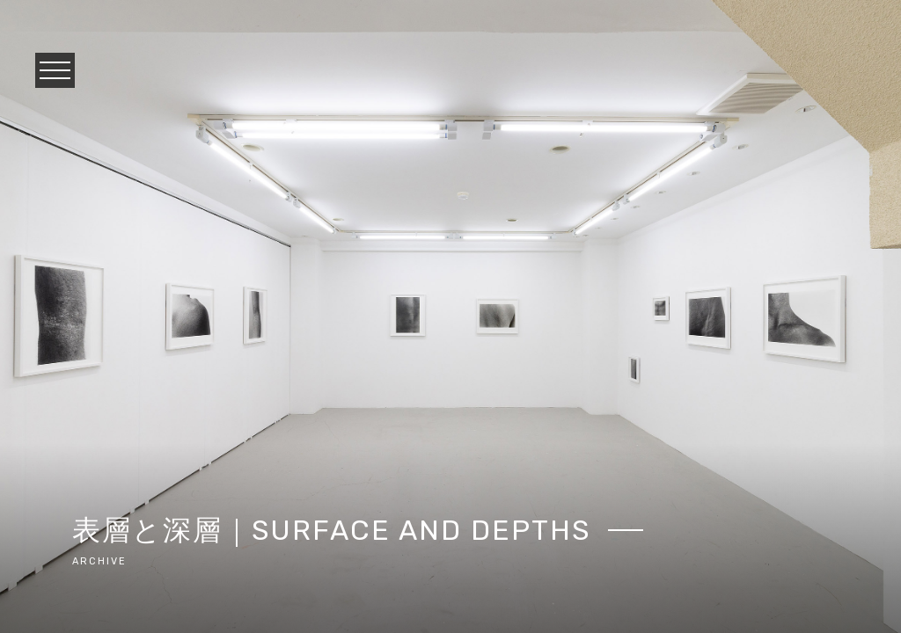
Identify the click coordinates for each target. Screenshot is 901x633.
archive (99, 561)
